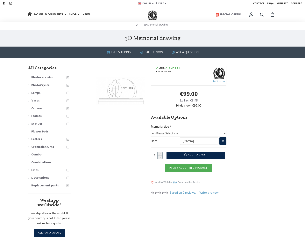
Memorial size (160, 126)
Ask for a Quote (49, 233)
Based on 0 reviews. (183, 196)
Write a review (209, 196)
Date (154, 142)
